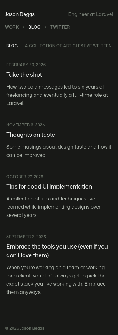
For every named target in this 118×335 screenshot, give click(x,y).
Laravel (104, 14)
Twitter (60, 27)
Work (12, 27)
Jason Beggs (20, 14)
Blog (34, 27)
